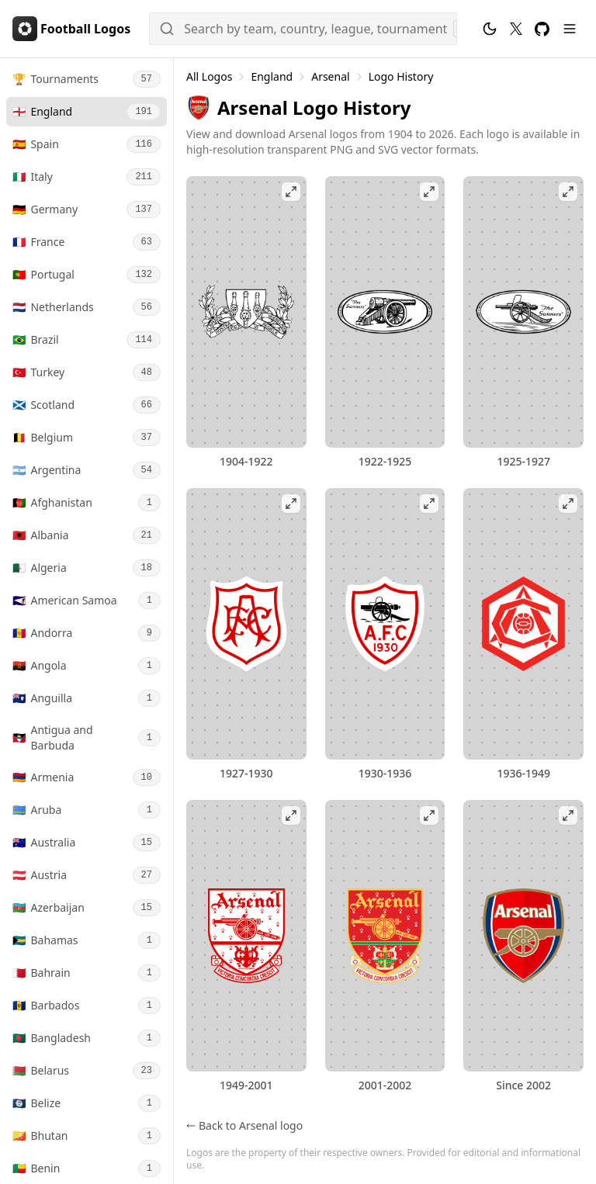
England (272, 76)
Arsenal (330, 76)
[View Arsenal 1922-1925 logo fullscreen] (385, 312)
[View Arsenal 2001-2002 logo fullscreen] (385, 935)
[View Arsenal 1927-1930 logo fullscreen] (246, 624)
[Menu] (570, 29)
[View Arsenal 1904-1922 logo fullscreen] (246, 312)
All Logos (209, 76)
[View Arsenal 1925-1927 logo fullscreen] (523, 312)
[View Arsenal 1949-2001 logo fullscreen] (246, 935)
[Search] (303, 28)
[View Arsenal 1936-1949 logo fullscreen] (523, 624)
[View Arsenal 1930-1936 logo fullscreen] (385, 624)
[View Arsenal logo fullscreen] (523, 935)
